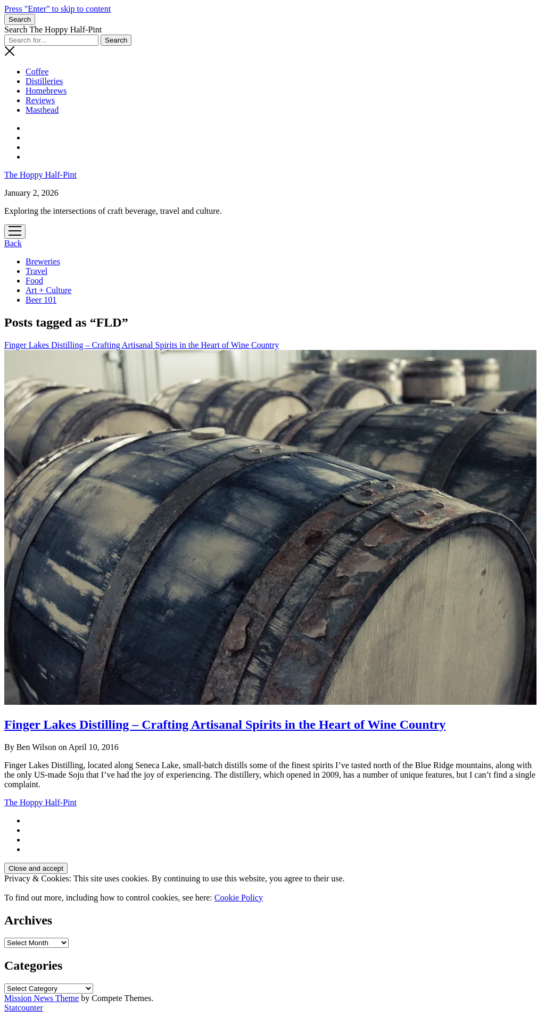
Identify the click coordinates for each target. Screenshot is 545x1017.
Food (34, 280)
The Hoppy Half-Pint (40, 174)
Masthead (42, 109)
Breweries (43, 261)
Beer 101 (41, 299)
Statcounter (23, 1007)
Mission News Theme (41, 998)
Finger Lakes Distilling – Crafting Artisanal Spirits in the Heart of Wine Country (224, 724)
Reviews (40, 100)
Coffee (37, 71)
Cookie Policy (238, 897)
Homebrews (46, 90)
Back (13, 243)
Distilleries (44, 81)
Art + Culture (48, 290)
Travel (36, 271)
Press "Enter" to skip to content (57, 8)
